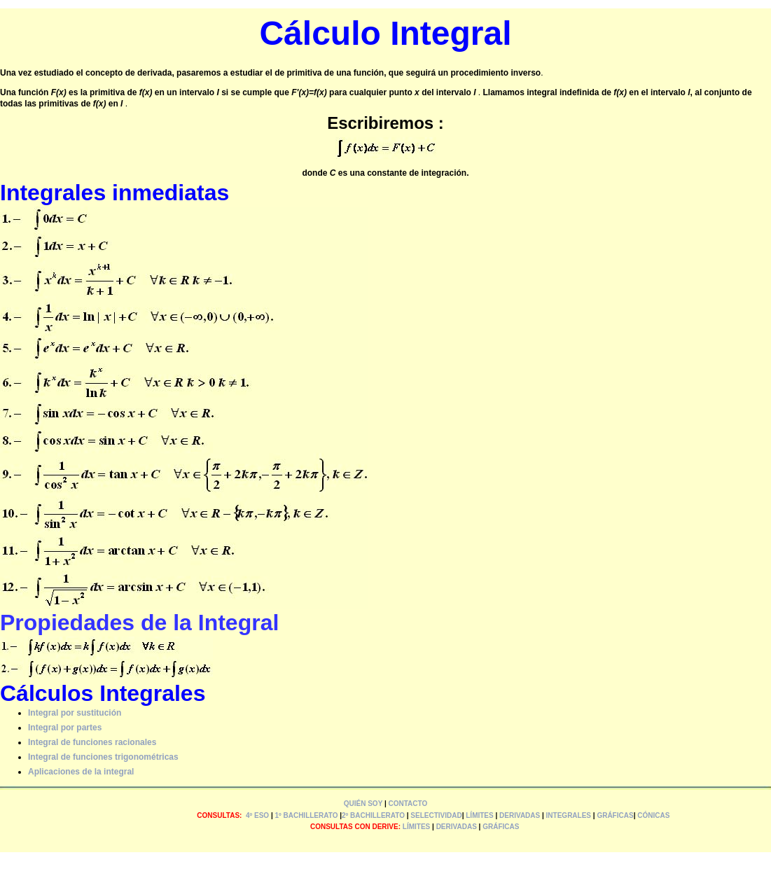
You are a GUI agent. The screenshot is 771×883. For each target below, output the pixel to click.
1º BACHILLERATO (306, 815)
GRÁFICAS (615, 815)
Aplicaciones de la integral (81, 772)
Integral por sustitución (74, 713)
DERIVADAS (519, 815)
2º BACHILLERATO (373, 815)
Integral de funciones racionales (92, 742)
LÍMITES (479, 815)
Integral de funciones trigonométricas (103, 757)
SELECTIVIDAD (435, 815)
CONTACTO (408, 803)
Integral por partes (65, 727)
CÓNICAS (653, 815)
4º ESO (257, 815)
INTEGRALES (568, 815)
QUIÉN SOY (363, 803)
